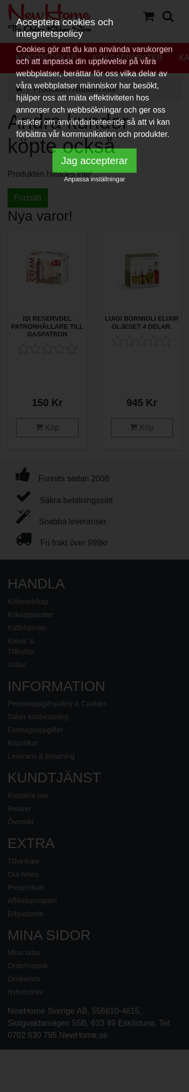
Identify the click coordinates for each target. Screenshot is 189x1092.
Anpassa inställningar (94, 179)
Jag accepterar (94, 160)
